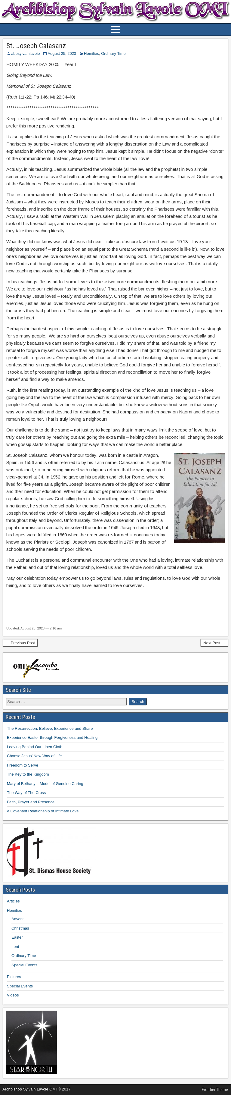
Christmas (20, 928)
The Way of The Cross (26, 792)
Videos (13, 995)
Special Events (24, 965)
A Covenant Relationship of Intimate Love (43, 811)
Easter (17, 937)
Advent (17, 919)
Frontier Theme (215, 1089)
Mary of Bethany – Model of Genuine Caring (45, 783)
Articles (13, 901)
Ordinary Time (113, 53)
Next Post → (214, 643)
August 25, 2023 (62, 53)
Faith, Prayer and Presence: (31, 802)
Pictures (14, 976)
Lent (15, 946)
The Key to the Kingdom (28, 774)
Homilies (91, 53)
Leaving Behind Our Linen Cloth (34, 747)
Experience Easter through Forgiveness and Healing (52, 737)
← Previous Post (20, 643)
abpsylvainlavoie (25, 53)
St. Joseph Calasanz (36, 46)
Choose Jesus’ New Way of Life (34, 756)
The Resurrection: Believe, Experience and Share (50, 728)
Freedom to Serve (22, 765)
